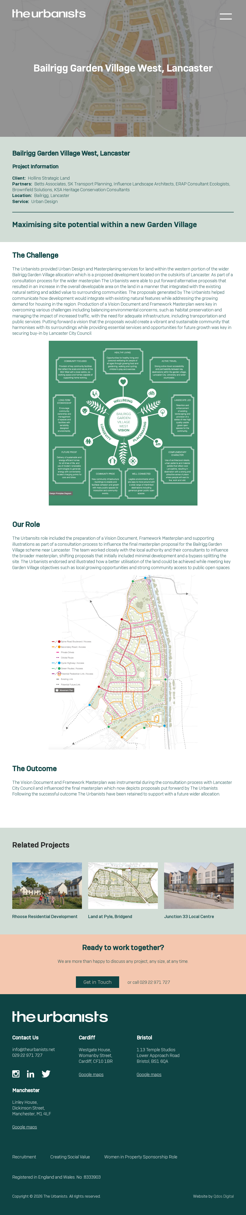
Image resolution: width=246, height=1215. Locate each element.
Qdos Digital (224, 1196)
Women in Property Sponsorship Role (140, 1157)
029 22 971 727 (155, 982)
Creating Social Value (70, 1157)
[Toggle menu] (226, 16)
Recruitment (24, 1157)
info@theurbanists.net (33, 1049)
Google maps (91, 1074)
